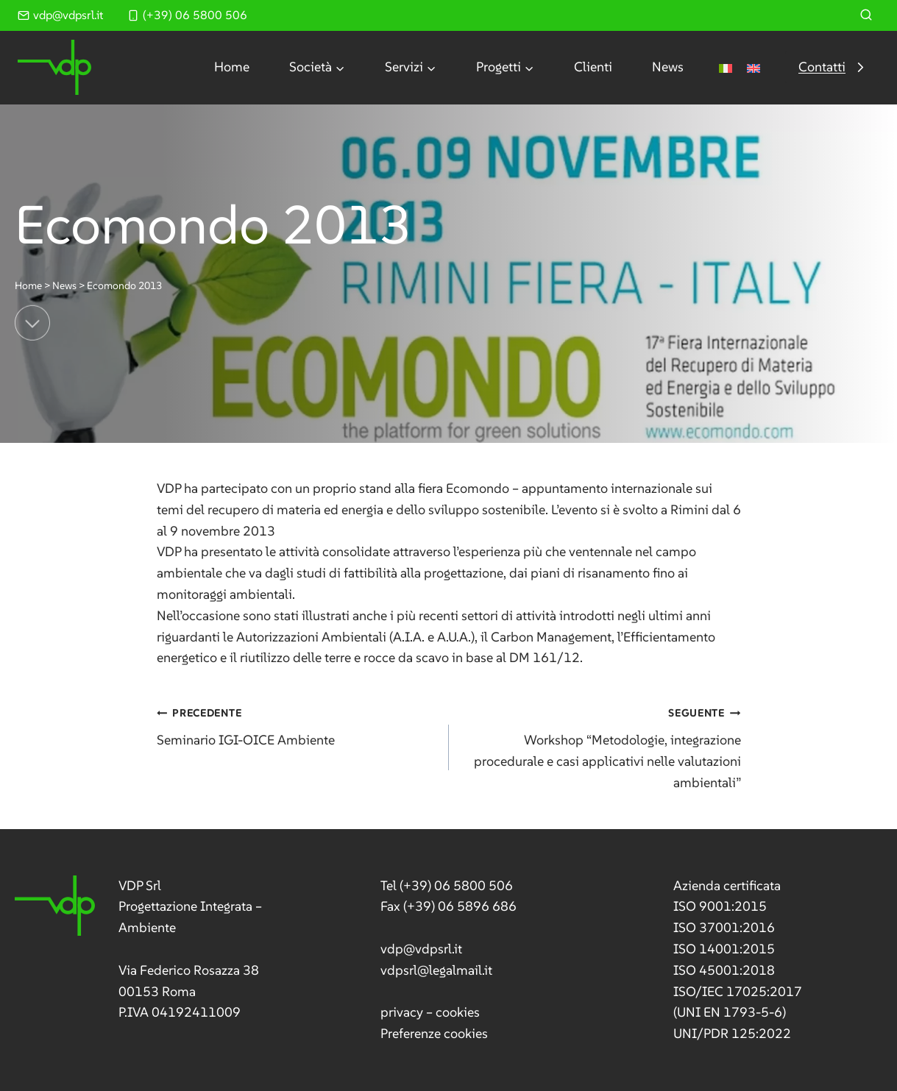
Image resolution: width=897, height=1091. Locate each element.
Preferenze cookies (434, 1033)
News (668, 66)
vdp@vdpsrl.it (421, 948)
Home (231, 66)
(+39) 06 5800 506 (456, 885)
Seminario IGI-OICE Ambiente (296, 725)
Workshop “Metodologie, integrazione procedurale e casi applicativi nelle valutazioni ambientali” (601, 746)
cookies (458, 1011)
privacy (401, 1011)
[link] (159, 949)
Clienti (593, 66)
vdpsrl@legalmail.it (436, 970)
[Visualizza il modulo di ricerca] (866, 15)
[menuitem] (726, 67)
